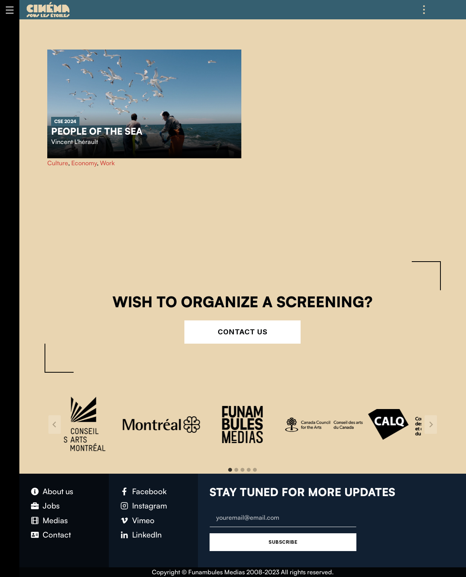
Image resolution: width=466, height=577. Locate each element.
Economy (84, 163)
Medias (55, 520)
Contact (57, 534)
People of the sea (97, 131)
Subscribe (282, 542)
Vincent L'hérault (74, 142)
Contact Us (242, 332)
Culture (57, 163)
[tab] (230, 470)
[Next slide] (431, 424)
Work (107, 163)
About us (58, 491)
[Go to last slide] (54, 424)
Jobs (51, 505)
